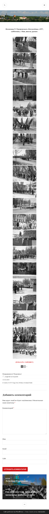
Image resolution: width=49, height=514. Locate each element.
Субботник (28, 383)
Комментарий (8, 408)
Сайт (4, 458)
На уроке (19, 383)
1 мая (5, 383)
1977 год (12, 383)
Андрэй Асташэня (11, 376)
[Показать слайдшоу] (24, 362)
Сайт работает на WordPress (13, 512)
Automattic (41, 512)
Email (4, 449)
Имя (4, 439)
